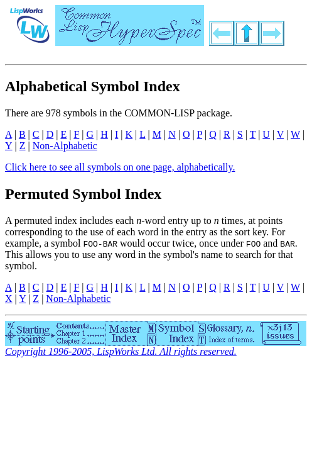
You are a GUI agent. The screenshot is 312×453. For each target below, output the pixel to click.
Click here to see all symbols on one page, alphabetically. (120, 167)
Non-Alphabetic (65, 145)
